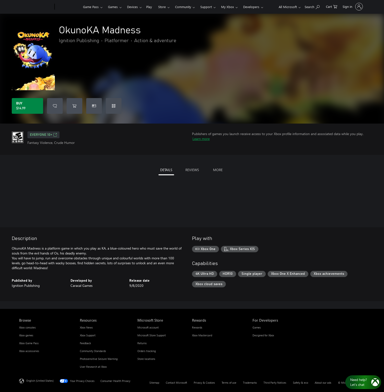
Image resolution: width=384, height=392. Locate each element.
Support (206, 7)
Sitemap (154, 382)
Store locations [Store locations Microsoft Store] (146, 358)
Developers (251, 7)
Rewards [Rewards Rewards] (197, 327)
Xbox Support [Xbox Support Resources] (88, 335)
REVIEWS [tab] (192, 169)
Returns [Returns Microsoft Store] (142, 343)
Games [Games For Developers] (256, 327)
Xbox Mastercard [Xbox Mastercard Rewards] (202, 335)
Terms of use (229, 382)
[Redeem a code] (113, 106)
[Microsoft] (36, 6)
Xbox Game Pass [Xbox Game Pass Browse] (29, 343)
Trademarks (250, 382)
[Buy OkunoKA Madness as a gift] (94, 106)
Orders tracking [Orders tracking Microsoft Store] (146, 351)
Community (183, 7)
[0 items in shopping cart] (331, 6)
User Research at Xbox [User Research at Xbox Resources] (93, 366)
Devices (132, 7)
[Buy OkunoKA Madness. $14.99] (27, 106)
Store (162, 7)
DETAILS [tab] (166, 169)
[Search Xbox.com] (312, 6)
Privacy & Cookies (204, 382)
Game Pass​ (91, 7)
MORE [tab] (218, 169)
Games (113, 7)
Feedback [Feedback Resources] (85, 343)
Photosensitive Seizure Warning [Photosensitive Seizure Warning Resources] (99, 358)
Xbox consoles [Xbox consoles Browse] (27, 327)
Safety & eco (300, 382)
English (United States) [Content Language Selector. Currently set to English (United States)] (40, 380)
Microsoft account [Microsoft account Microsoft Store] (148, 327)
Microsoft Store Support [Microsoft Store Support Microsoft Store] (151, 335)
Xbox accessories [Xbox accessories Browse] (29, 351)
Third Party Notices (275, 382)
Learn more (201, 138)
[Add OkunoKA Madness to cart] (74, 106)
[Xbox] (68, 6)
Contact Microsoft (176, 382)
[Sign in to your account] (352, 7)
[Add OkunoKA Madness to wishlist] (55, 106)
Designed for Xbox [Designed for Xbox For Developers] (263, 335)
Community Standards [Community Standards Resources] (93, 351)
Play (149, 7)
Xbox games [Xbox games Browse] (26, 335)
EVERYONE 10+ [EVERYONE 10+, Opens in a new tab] (43, 135)
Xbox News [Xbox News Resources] (86, 327)
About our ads (323, 382)
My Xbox (227, 7)
